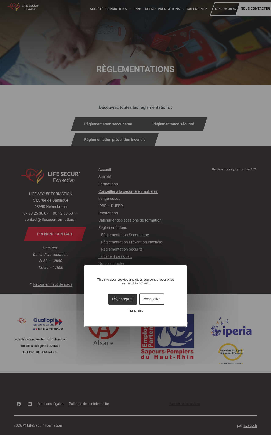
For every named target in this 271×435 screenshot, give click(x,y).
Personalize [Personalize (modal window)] (151, 299)
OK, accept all (122, 299)
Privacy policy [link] (135, 311)
